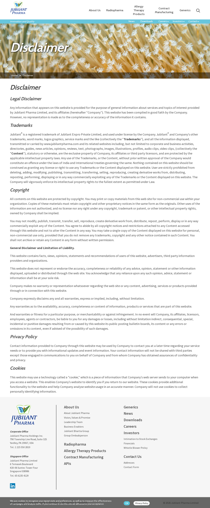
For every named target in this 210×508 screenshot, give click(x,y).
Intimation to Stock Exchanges (140, 438)
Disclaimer (28, 75)
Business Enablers (74, 426)
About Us (95, 10)
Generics (185, 10)
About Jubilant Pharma (76, 413)
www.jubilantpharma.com (61, 144)
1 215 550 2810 (22, 447)
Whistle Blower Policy (135, 447)
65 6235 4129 (22, 475)
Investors (178, 21)
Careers (163, 21)
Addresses (129, 462)
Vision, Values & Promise (77, 417)
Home (15, 75)
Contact (192, 21)
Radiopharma (114, 10)
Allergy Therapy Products (139, 10)
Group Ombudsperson (76, 435)
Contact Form (131, 467)
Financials (129, 443)
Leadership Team (73, 422)
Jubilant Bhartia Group (76, 431)
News (131, 21)
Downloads (146, 21)
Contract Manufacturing (164, 10)
